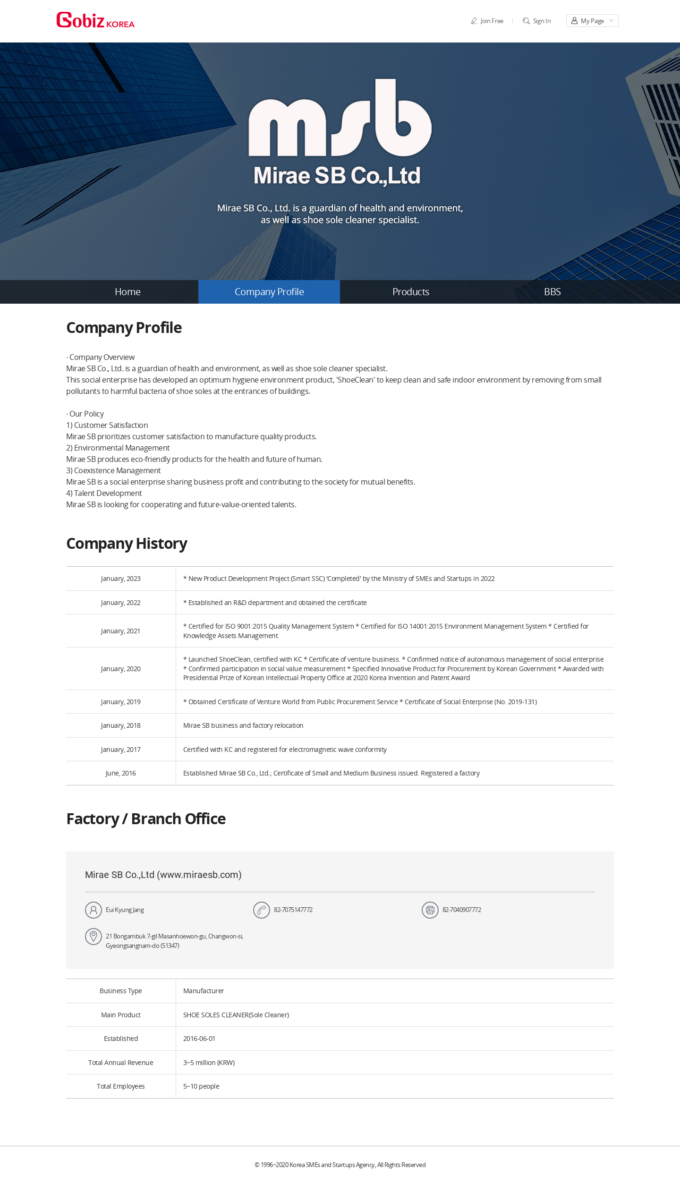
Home (128, 292)
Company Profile (269, 292)
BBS (552, 292)
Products (411, 292)
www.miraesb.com (199, 874)
